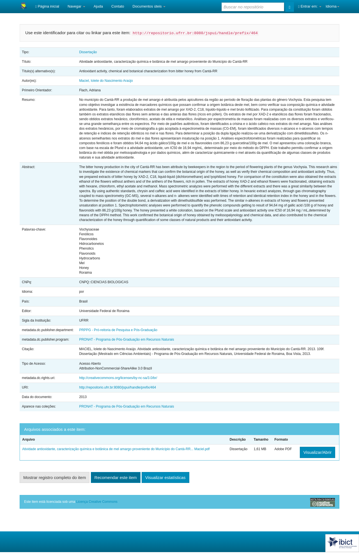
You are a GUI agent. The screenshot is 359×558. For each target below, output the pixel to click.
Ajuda (98, 6)
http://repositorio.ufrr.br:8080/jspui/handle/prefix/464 (117, 387)
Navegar (76, 6)
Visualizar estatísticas (165, 477)
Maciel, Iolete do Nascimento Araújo (106, 81)
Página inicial (47, 6)
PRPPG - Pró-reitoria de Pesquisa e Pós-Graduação (118, 330)
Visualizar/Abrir (317, 452)
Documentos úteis (149, 6)
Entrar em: (309, 6)
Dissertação (88, 52)
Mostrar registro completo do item (54, 477)
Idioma (332, 6)
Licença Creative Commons (96, 502)
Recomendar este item (116, 477)
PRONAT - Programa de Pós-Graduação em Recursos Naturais (126, 339)
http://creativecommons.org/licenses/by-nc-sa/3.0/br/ (118, 378)
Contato (117, 6)
